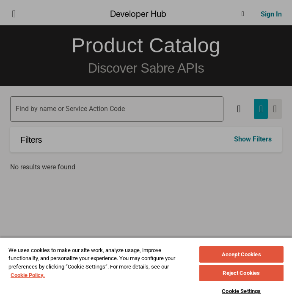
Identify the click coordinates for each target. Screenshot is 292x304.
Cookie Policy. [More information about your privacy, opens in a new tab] (28, 275)
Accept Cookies (241, 254)
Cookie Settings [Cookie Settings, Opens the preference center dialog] (241, 291)
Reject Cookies (241, 273)
